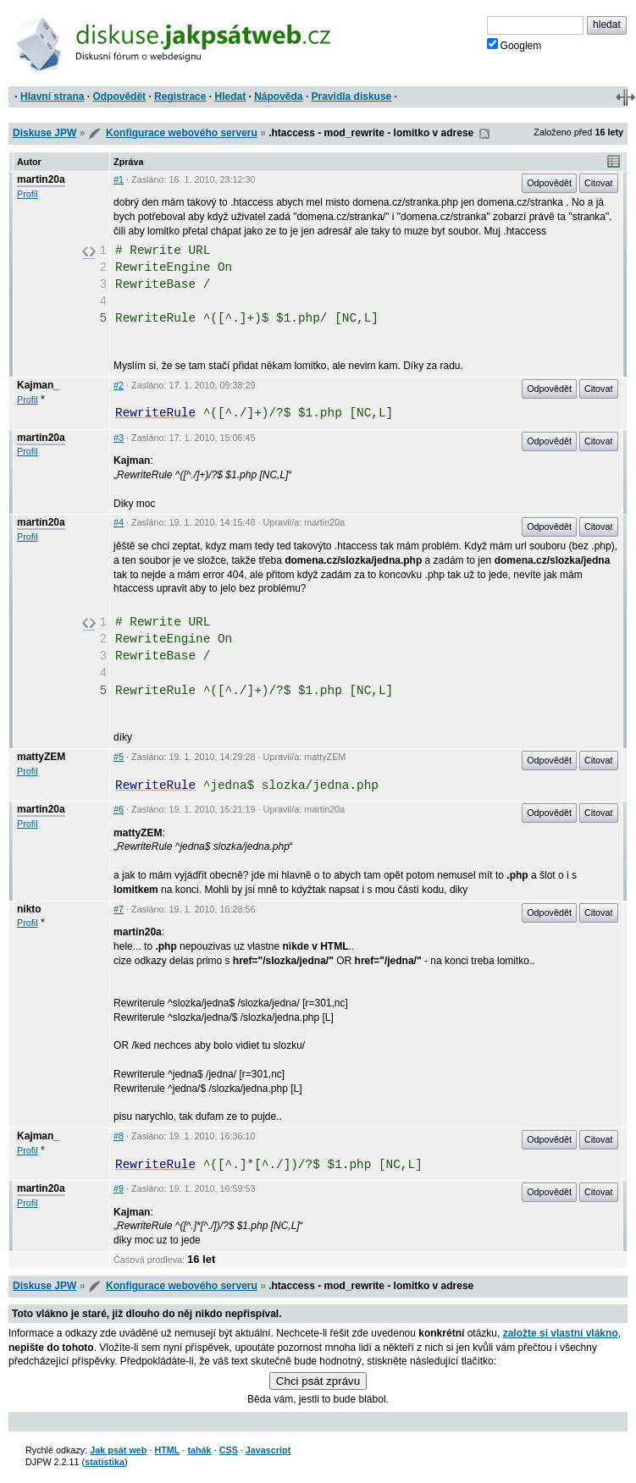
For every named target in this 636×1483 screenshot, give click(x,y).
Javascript (268, 1450)
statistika (104, 1462)
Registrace (180, 96)
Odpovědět (119, 96)
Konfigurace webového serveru (181, 133)
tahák (199, 1450)
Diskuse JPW (44, 133)
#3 (118, 438)
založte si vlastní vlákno (560, 1333)
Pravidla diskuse (352, 96)
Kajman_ (38, 385)
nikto (29, 909)
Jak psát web (118, 1450)
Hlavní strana (52, 96)
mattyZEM (41, 757)
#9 (118, 1188)
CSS (228, 1450)
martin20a (41, 179)
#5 (118, 757)
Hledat (230, 96)
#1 (118, 179)
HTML (167, 1450)
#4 (118, 522)
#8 (118, 1136)
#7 (118, 909)
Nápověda (278, 96)
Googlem (514, 45)
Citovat (598, 183)
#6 (118, 809)
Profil (27, 194)
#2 (118, 385)
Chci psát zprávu (318, 1381)
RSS (484, 134)
